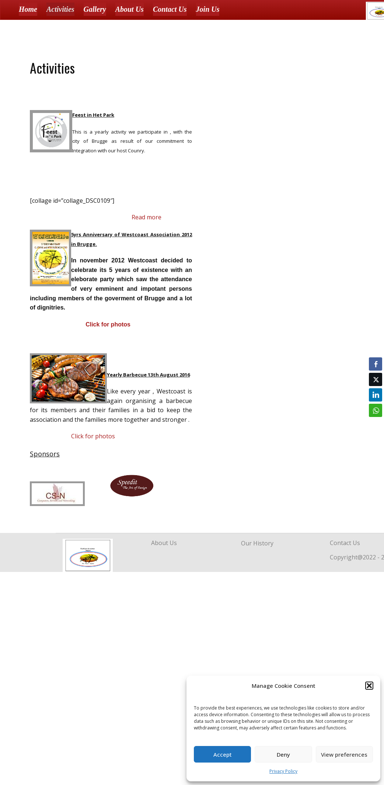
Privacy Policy (283, 771)
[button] (369, 685)
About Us (129, 9)
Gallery (95, 9)
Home (28, 9)
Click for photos (107, 324)
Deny (283, 754)
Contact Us (170, 9)
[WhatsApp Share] (375, 410)
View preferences (344, 754)
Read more (146, 217)
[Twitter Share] (375, 379)
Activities (60, 9)
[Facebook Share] (375, 364)
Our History (257, 543)
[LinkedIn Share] (375, 395)
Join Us (208, 9)
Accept (222, 754)
